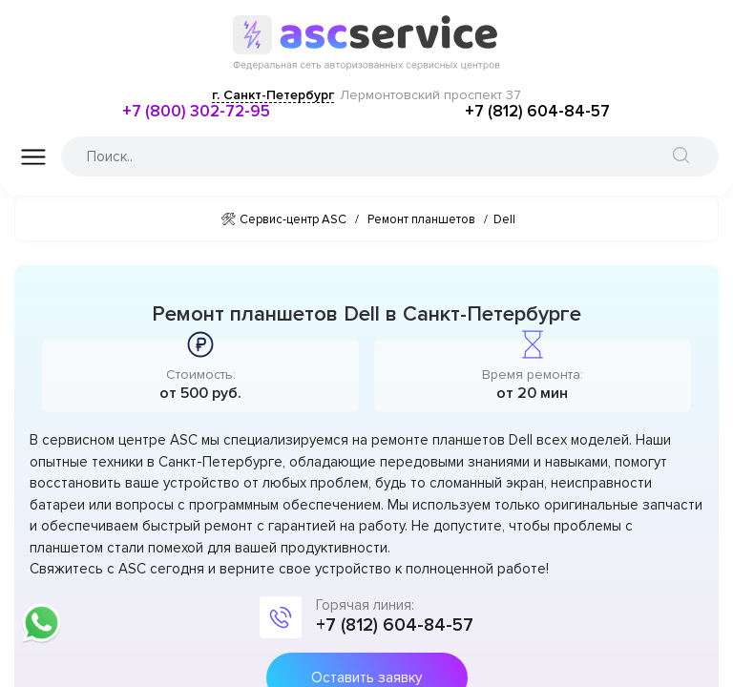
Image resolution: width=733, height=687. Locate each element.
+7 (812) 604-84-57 (537, 111)
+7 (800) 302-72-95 (196, 111)
